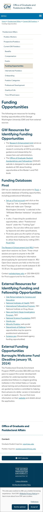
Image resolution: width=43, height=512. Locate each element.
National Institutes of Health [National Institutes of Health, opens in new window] (17, 303)
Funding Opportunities (14, 66)
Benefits (8, 51)
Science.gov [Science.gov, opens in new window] (11, 336)
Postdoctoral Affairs (14, 21)
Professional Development (15, 85)
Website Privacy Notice (28, 493)
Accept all (34, 507)
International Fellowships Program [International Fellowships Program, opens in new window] (20, 306)
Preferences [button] (34, 501)
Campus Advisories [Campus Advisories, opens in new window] (21, 481)
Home (4, 21)
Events (7, 61)
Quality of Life (10, 90)
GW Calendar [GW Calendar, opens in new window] (22, 458)
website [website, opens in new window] (22, 398)
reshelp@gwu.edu (16, 274)
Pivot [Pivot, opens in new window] (37, 190)
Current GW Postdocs (30, 21)
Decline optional (20, 507)
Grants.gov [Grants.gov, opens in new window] (10, 321)
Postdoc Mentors (10, 37)
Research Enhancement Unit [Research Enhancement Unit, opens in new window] (21, 143)
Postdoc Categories (12, 80)
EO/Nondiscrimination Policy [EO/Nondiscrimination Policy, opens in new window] (21, 485)
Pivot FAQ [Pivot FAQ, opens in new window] (10, 243)
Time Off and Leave (12, 95)
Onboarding (9, 76)
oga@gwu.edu (28, 444)
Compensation (10, 56)
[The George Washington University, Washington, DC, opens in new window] (21, 472)
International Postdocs (13, 71)
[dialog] (21, 499)
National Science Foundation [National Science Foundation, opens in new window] (18, 318)
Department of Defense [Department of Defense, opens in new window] (16, 327)
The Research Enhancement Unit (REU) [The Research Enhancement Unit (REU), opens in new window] (18, 248)
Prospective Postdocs (12, 42)
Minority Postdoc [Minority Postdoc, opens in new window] (13, 324)
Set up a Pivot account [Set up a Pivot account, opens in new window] (15, 201)
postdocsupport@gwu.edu (26, 449)
